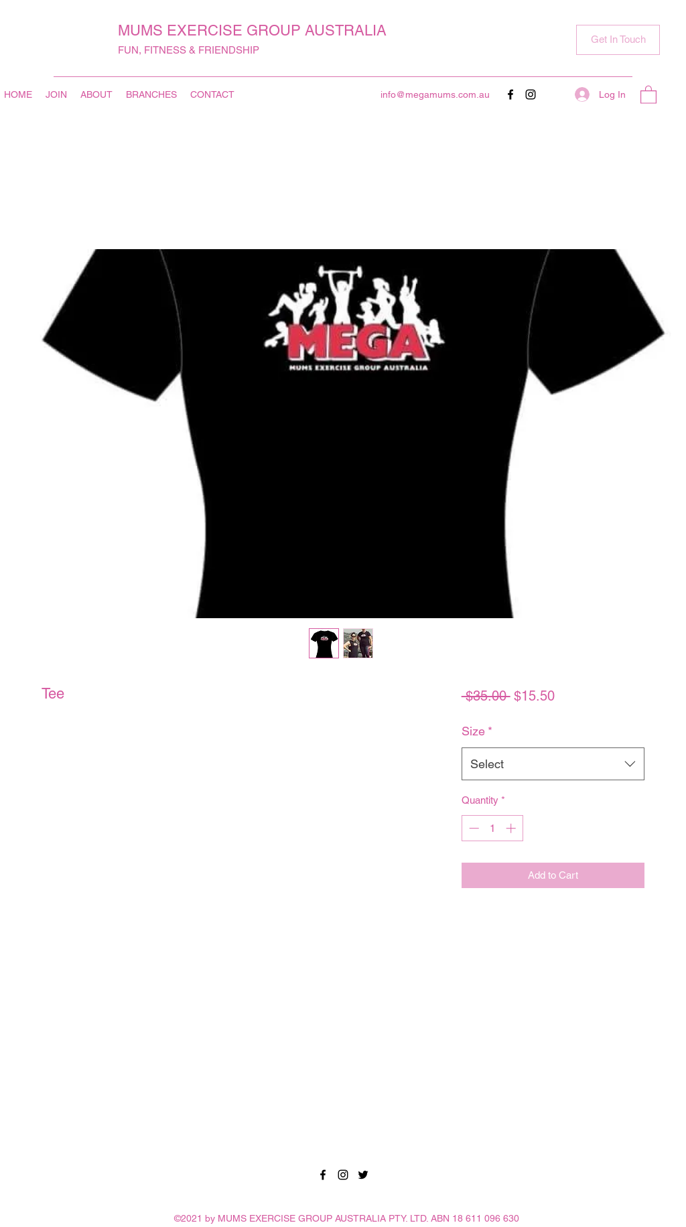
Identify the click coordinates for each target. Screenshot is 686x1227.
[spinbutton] (492, 828)
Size (477, 731)
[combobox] (553, 764)
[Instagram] (530, 94)
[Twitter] (363, 1174)
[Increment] (512, 828)
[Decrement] (473, 828)
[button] (618, 40)
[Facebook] (510, 94)
